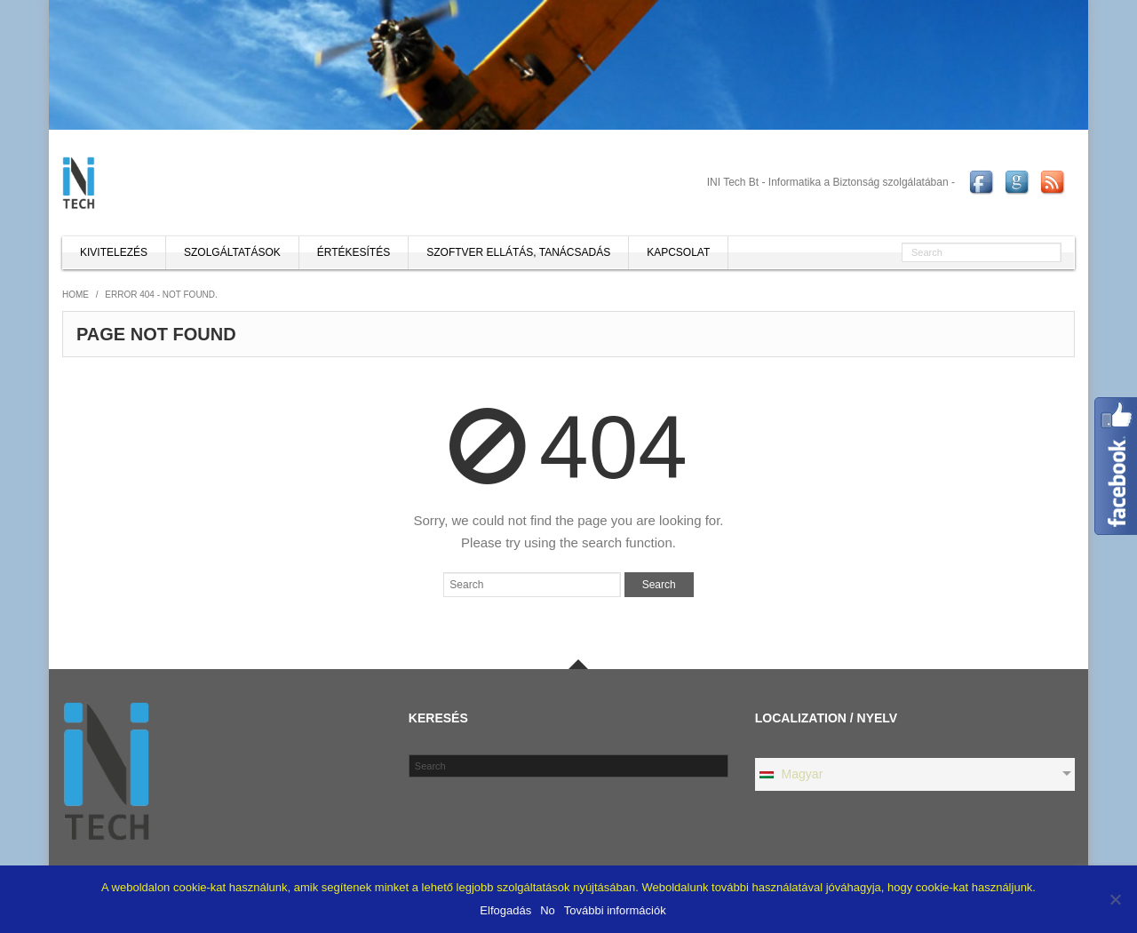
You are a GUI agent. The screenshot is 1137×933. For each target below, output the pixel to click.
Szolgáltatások (232, 252)
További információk (615, 910)
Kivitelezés (113, 252)
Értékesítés (353, 252)
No (547, 910)
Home (75, 294)
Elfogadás (505, 910)
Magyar (790, 774)
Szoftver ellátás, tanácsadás (518, 252)
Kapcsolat (678, 252)
